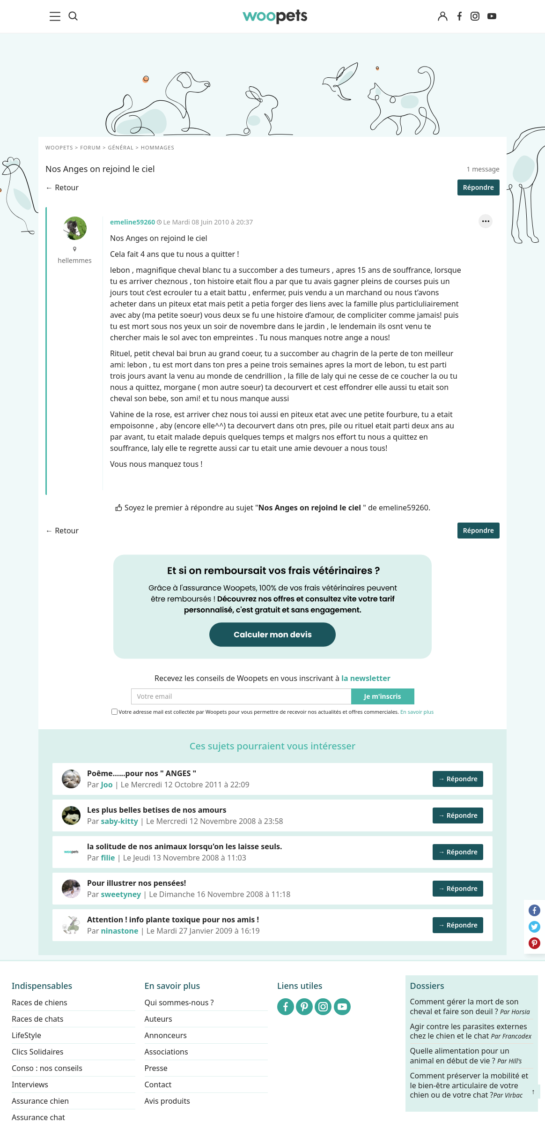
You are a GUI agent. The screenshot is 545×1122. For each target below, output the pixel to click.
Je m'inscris (382, 696)
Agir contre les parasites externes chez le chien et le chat (471, 1031)
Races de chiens (39, 1002)
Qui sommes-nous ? (179, 1002)
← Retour (62, 187)
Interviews (30, 1084)
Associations (166, 1052)
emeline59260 (75, 228)
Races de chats (37, 1019)
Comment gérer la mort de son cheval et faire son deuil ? (470, 1007)
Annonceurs (166, 1035)
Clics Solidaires (38, 1052)
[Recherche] (73, 16)
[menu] (57, 16)
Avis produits (167, 1101)
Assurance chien (40, 1101)
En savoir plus (417, 712)
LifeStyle (26, 1035)
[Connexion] (442, 16)
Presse (156, 1068)
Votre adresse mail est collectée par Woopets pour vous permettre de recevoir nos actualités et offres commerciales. (272, 712)
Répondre (478, 187)
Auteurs (158, 1019)
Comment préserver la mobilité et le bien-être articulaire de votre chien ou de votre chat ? (469, 1085)
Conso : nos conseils (47, 1068)
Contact (158, 1084)
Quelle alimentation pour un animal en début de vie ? (466, 1056)
